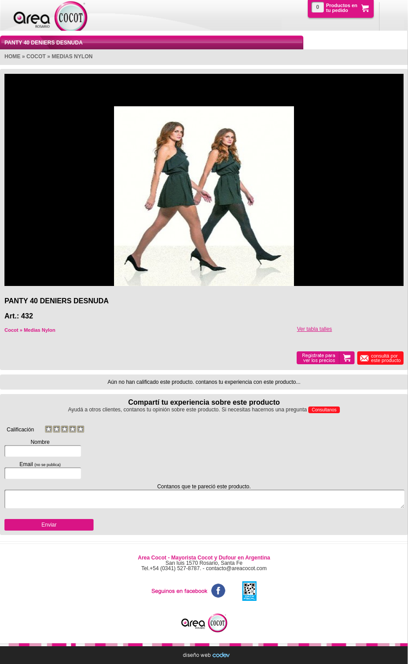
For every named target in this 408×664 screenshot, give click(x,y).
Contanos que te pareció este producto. (204, 495)
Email (40, 470)
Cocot (35, 56)
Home (12, 56)
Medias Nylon (72, 56)
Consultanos (324, 409)
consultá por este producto (386, 358)
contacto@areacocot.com (236, 568)
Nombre (40, 448)
